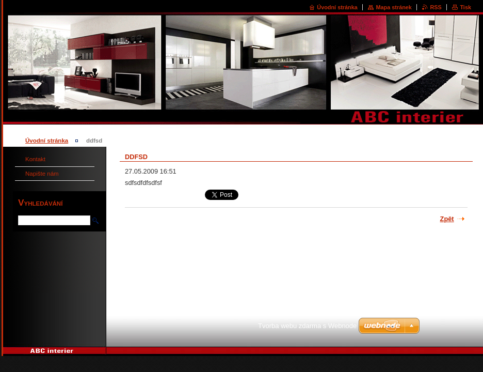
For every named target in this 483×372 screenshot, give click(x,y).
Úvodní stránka (337, 7)
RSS (435, 7)
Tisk (465, 7)
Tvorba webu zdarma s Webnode (307, 326)
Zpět (447, 219)
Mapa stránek (394, 7)
